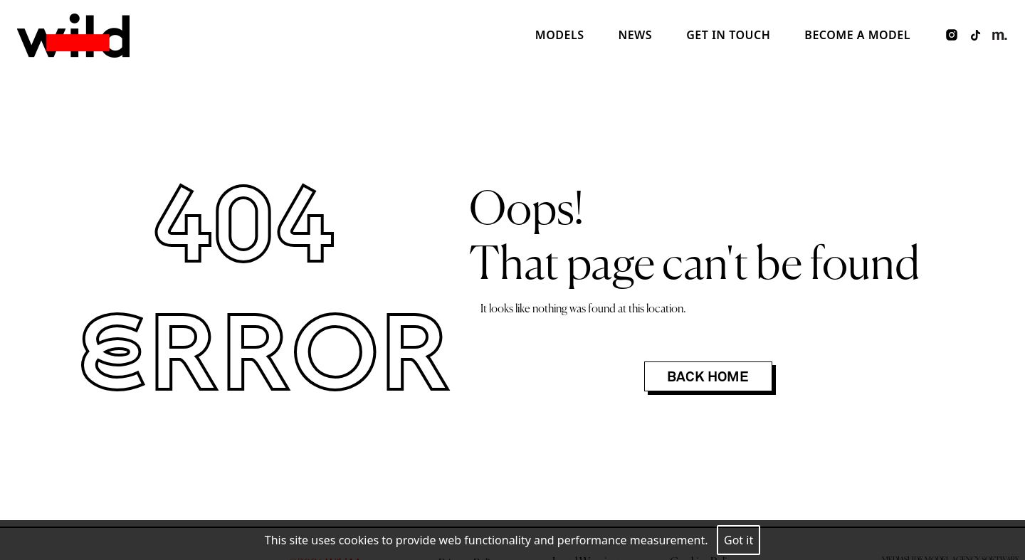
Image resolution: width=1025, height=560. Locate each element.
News (635, 35)
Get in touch (728, 35)
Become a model (857, 35)
